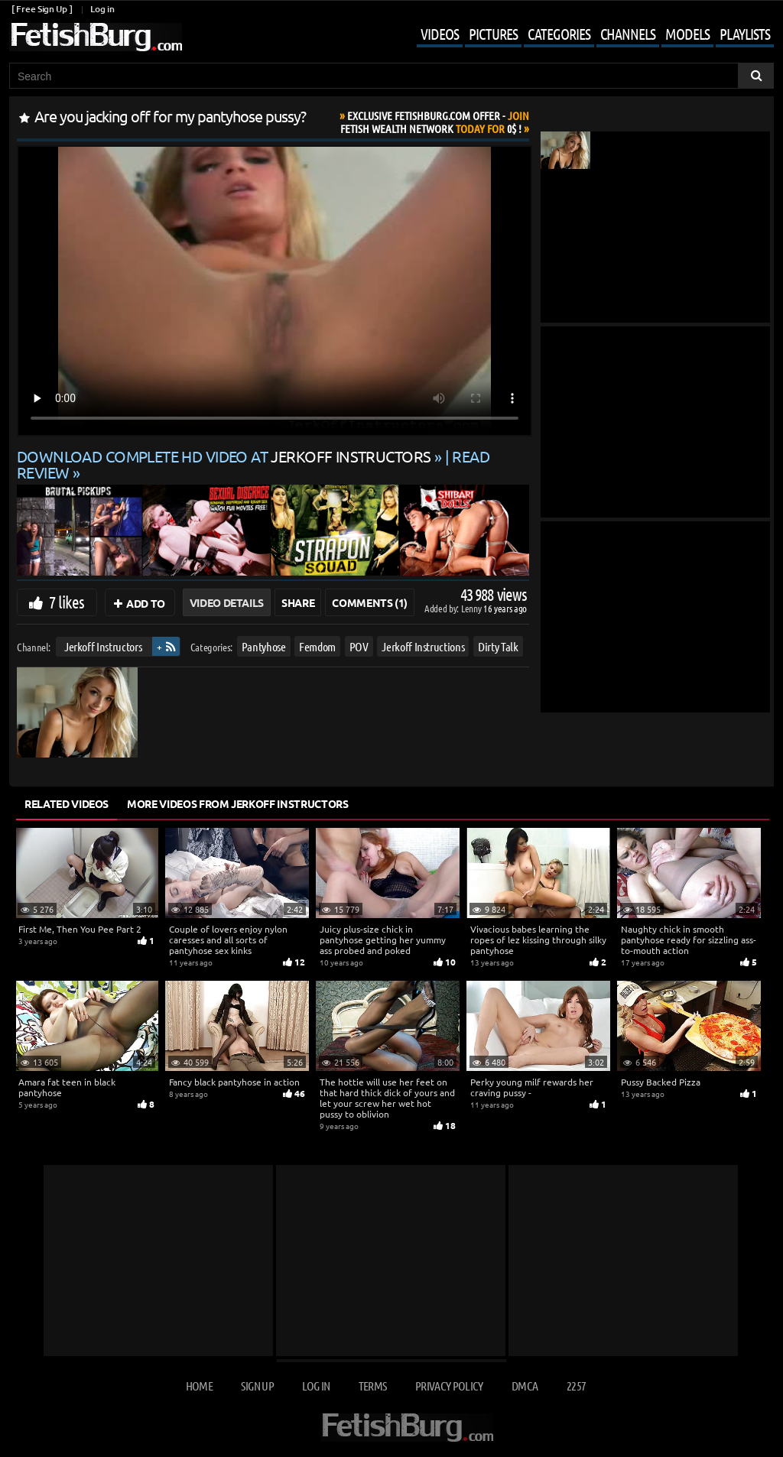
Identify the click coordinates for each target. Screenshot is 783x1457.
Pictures (493, 33)
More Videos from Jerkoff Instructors (237, 803)
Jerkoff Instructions (423, 646)
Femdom (317, 646)
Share (297, 602)
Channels (627, 33)
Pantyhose (264, 646)
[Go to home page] (95, 37)
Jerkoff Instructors (102, 646)
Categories (559, 33)
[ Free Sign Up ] (41, 8)
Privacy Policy (449, 1385)
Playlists (745, 33)
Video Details (227, 602)
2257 (576, 1385)
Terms (373, 1385)
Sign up (257, 1385)
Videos (440, 33)
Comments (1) (370, 602)
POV (359, 646)
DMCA (525, 1385)
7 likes (66, 602)
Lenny (472, 608)
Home (199, 1385)
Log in (102, 8)
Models (687, 33)
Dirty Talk (498, 646)
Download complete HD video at (225, 456)
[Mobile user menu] (584, 35)
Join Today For (434, 122)
